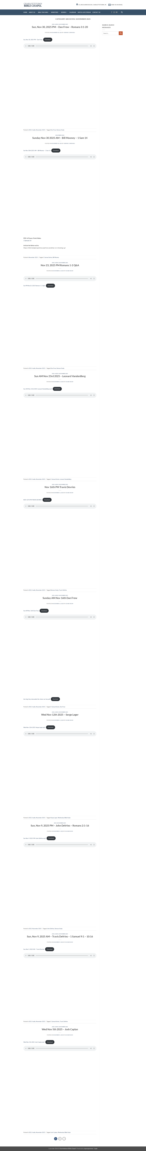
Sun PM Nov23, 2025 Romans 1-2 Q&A (34, 285)
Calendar (72, 12)
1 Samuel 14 (27, 240)
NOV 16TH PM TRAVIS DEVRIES (32, 500)
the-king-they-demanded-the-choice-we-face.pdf (36, 699)
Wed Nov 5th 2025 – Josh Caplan (60, 1029)
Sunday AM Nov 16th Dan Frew (60, 598)
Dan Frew (53, 130)
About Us (32, 12)
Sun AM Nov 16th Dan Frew (31, 610)
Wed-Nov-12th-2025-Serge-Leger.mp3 (34, 727)
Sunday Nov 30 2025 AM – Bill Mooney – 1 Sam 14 (59, 137)
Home (25, 12)
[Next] (64, 1138)
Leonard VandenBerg (65, 479)
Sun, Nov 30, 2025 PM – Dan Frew (32, 39)
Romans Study (60, 130)
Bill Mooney (56, 257)
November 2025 (63, 24)
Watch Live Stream (84, 12)
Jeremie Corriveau (69, 32)
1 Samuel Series (47, 257)
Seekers (64, 12)
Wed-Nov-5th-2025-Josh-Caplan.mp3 (34, 1042)
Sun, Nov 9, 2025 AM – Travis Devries (33, 949)
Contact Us (96, 12)
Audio (56, 24)
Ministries (55, 12)
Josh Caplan (54, 1132)
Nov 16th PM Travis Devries (60, 487)
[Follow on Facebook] (111, 12)
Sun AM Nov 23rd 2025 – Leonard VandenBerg (60, 376)
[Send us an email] (114, 12)
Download (47, 39)
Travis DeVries (63, 590)
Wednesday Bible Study (64, 817)
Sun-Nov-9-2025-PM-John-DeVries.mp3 (34, 838)
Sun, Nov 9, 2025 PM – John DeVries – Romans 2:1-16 (60, 825)
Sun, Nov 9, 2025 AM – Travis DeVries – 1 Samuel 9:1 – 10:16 (60, 936)
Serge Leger (54, 817)
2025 (53, 24)
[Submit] (121, 33)
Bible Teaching (43, 12)
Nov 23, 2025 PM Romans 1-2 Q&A (60, 265)
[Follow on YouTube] (116, 12)
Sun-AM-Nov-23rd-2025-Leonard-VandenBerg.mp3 (37, 389)
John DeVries (50, 928)
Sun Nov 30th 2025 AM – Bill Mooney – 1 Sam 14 (36, 150)
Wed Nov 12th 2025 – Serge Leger (60, 714)
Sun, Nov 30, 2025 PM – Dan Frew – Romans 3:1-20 (60, 27)
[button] (122, 12)
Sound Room (69, 270)
